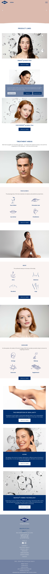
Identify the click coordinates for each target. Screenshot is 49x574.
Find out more (24, 64)
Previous (2, 10)
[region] (24, 91)
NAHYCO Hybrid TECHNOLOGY (25, 498)
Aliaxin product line (24, 60)
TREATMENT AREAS (24, 547)
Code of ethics (24, 567)
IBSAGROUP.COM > (24, 528)
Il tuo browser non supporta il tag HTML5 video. (24, 14)
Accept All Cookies (37, 93)
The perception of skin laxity (24, 412)
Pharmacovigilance (24, 570)
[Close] (41, 86)
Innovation (24, 550)
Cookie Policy (24, 565)
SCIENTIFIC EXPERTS (24, 554)
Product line (24, 549)
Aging (24, 454)
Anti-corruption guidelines (24, 569)
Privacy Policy (24, 563)
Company (24, 545)
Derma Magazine (24, 552)
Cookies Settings (11, 93)
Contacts (24, 556)
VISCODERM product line (24, 125)
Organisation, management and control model (25, 572)
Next (46, 10)
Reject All (28, 93)
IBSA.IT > (24, 531)
